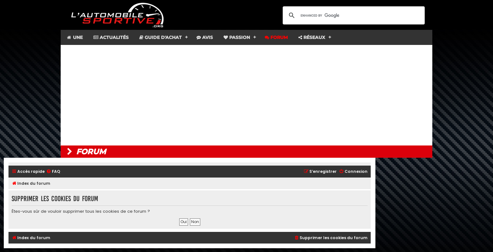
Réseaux (311, 37)
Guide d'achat (160, 37)
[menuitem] (53, 171)
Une (74, 37)
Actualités (111, 37)
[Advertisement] (246, 95)
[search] (353, 15)
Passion (237, 37)
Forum (276, 37)
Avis (205, 37)
